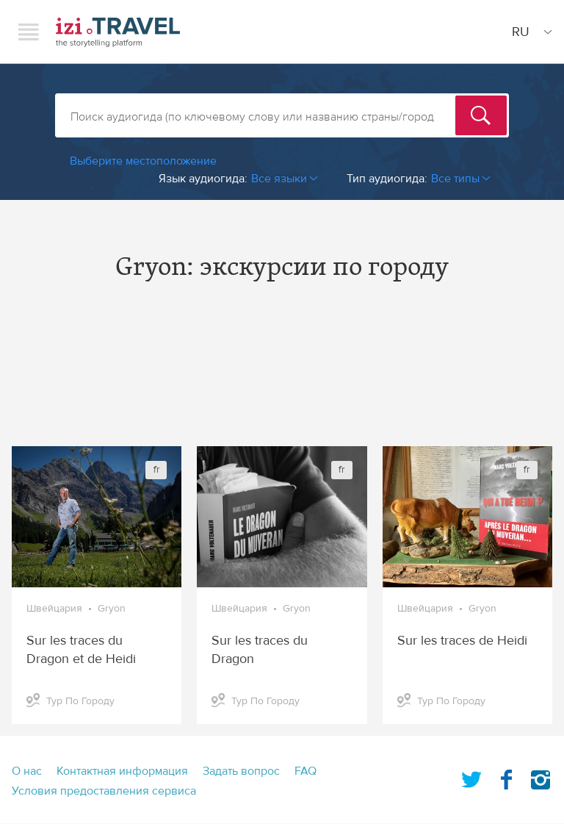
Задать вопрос (241, 771)
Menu (28, 31)
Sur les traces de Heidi (462, 640)
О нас (27, 771)
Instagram (540, 777)
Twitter (471, 777)
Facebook (506, 777)
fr (156, 469)
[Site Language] (529, 31)
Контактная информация (122, 771)
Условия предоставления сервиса (104, 791)
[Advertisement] (282, 376)
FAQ (305, 771)
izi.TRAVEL (118, 32)
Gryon (112, 608)
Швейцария (54, 608)
